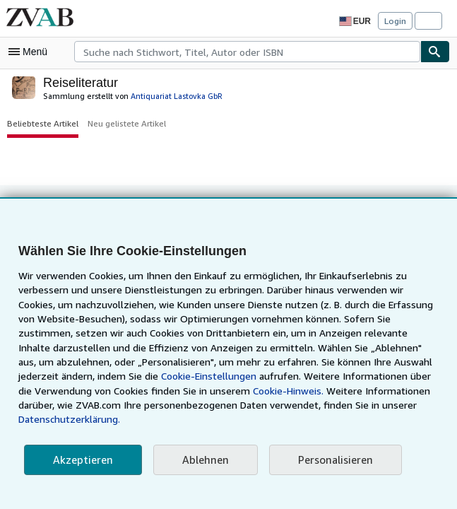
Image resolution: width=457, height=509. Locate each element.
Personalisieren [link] (328, 460)
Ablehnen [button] (200, 460)
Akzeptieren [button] (81, 460)
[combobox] (247, 51)
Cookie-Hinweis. (152, 405)
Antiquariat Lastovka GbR (165, 95)
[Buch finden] (435, 51)
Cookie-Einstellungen (81, 391)
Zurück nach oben (228, 212)
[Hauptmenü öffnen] (31, 51)
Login (395, 20)
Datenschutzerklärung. (334, 419)
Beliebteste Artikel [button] (40, 122)
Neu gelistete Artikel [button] (121, 122)
